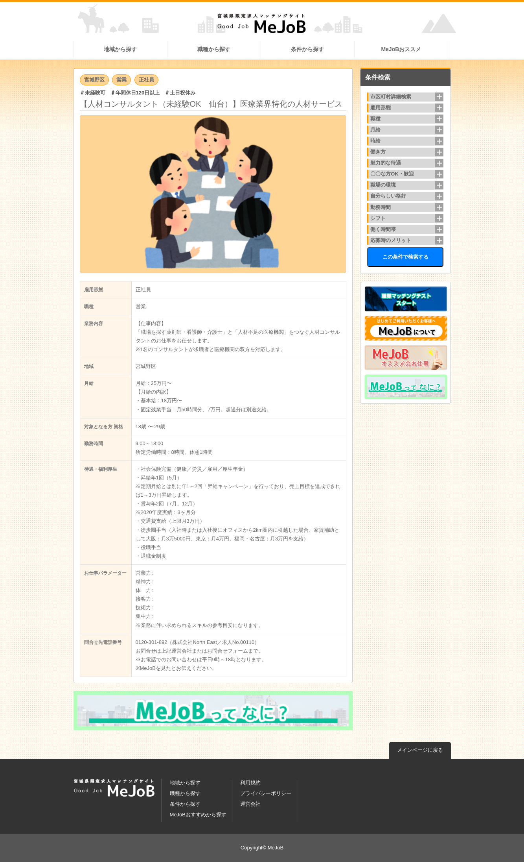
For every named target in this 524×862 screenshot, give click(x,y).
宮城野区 (94, 80)
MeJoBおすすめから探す (198, 815)
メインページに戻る (420, 750)
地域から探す (120, 49)
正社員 (146, 80)
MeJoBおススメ (401, 49)
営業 (121, 80)
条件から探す (307, 49)
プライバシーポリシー (265, 793)
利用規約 (250, 783)
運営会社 (250, 804)
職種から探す (213, 49)
